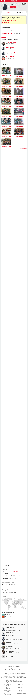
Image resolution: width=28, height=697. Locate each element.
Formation (24, 673)
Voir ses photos (23, 148)
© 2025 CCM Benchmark (21, 677)
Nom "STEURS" (10, 656)
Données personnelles (9, 676)
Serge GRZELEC (10, 57)
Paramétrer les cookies (18, 676)
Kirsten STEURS (10, 627)
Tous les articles (13, 674)
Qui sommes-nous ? (6, 673)
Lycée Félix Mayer (6, 33)
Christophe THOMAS (11, 42)
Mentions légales (5, 677)
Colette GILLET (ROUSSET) (13, 52)
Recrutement (19, 674)
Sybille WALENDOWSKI (12, 47)
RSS (16, 673)
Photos (21, 12)
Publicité (19, 673)
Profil (8, 12)
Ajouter (13, 7)
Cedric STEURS (10, 638)
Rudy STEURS (9, 632)
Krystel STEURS (10, 647)
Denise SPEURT (10, 651)
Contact (12, 673)
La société (7, 674)
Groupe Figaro (12, 677)
